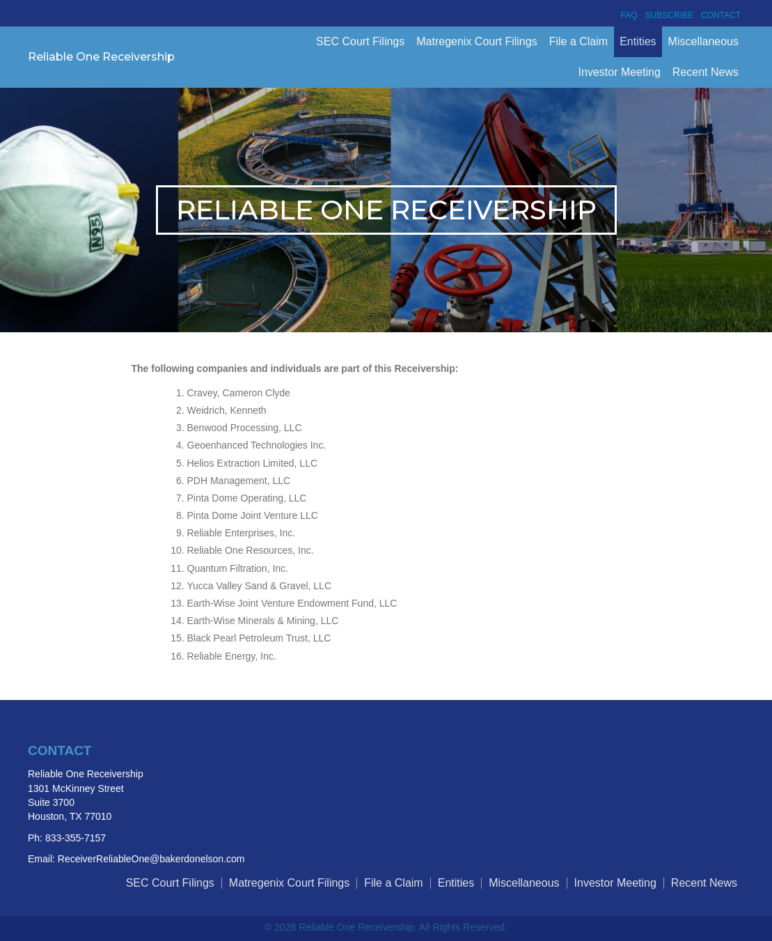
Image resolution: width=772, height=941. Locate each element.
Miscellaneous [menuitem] (703, 41)
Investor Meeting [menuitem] (619, 72)
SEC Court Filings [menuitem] (360, 41)
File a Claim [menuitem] (578, 41)
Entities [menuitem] (638, 41)
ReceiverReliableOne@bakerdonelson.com (151, 858)
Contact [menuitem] (721, 15)
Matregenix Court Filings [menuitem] (476, 41)
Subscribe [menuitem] (669, 15)
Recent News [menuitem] (705, 72)
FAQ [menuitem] (629, 15)
